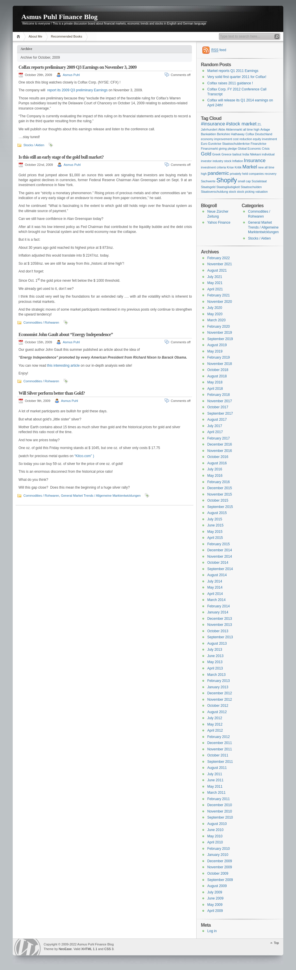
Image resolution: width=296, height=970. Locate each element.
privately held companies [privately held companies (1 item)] (247, 173)
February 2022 (218, 258)
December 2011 (219, 743)
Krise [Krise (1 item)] (230, 167)
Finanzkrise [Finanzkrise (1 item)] (258, 143)
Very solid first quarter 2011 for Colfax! (236, 77)
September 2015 (220, 507)
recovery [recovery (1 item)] (270, 173)
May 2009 (215, 905)
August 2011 (217, 768)
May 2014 (215, 587)
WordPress (27, 947)
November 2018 (219, 364)
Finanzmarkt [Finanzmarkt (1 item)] (209, 148)
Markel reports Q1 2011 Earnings (232, 71)
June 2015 (215, 525)
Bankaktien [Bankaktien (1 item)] (208, 134)
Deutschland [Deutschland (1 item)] (263, 134)
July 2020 (214, 308)
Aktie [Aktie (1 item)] (221, 129)
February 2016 (218, 482)
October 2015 (217, 500)
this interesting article (63, 365)
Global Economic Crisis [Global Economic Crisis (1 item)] (253, 148)
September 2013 (220, 637)
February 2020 (218, 326)
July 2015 (214, 519)
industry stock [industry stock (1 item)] (221, 161)
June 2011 (215, 780)
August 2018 (217, 376)
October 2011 (217, 755)
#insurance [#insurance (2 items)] (213, 124)
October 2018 (217, 370)
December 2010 (219, 805)
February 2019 (218, 357)
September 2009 (220, 880)
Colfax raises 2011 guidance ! (230, 83)
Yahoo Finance (218, 222)
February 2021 (218, 295)
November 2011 (219, 749)
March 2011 (216, 793)
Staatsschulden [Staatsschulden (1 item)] (251, 187)
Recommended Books (66, 36)
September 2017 (220, 413)
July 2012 (214, 718)
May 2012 (215, 724)
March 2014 (216, 600)
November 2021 (219, 264)
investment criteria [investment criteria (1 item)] (213, 167)
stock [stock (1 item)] (232, 191)
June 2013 (215, 656)
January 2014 (217, 612)
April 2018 (215, 389)
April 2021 (215, 289)
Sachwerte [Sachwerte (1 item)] (208, 181)
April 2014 (215, 594)
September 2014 (220, 569)
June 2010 (215, 830)
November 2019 (219, 333)
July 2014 (214, 581)
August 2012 (217, 712)
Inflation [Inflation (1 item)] (237, 161)
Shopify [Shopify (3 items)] (226, 180)
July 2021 (214, 277)
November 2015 (219, 494)
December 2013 (219, 619)
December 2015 (219, 488)
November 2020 (219, 302)
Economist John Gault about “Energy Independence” (65, 334)
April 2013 (215, 668)
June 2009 (215, 898)
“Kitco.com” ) (84, 456)
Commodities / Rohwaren (41, 322)
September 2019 (220, 339)
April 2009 (215, 911)
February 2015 (218, 544)
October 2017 (217, 407)
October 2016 (217, 457)
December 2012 (219, 693)
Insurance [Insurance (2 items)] (255, 160)
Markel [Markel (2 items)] (249, 167)
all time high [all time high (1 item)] (251, 129)
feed (218, 50)
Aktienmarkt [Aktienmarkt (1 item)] (234, 129)
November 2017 (219, 401)
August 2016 (217, 463)
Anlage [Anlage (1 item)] (265, 129)
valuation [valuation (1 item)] (262, 191)
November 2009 (219, 867)
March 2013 (216, 675)
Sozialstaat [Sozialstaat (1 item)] (259, 181)
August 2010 (217, 824)
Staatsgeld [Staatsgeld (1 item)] (208, 187)
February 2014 (218, 606)
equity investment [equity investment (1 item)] (265, 139)
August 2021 (217, 270)
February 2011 (218, 799)
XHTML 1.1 (89, 949)
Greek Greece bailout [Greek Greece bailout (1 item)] (226, 154)
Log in (212, 931)
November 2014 (219, 556)
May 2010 (215, 836)
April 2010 (215, 842)
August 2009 (217, 886)
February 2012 (218, 737)
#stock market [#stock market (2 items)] (241, 124)
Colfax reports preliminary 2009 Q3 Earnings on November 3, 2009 (77, 67)
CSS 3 (109, 949)
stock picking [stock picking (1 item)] (246, 191)
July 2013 (214, 650)
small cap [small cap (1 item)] (244, 181)
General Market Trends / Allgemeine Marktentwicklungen (101, 495)
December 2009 (219, 861)
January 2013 (217, 687)
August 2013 (217, 643)
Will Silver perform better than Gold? (51, 393)
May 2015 (215, 532)
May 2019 (215, 351)
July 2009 (214, 892)
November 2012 (219, 700)
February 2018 (218, 395)
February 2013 (218, 681)
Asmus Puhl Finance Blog (59, 17)
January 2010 (217, 855)
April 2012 (215, 730)
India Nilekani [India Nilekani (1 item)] (251, 154)
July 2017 (214, 426)
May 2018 (215, 382)
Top (276, 943)
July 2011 (214, 774)
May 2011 (215, 786)
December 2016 (219, 444)
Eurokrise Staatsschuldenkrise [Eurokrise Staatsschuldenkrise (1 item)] (229, 143)
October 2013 (217, 631)
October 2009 (217, 873)
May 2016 (215, 476)
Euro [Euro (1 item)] (204, 143)
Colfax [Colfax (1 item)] (249, 134)
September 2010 (220, 817)
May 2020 (215, 314)
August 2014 (217, 575)
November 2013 (219, 625)
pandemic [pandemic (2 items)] (218, 173)
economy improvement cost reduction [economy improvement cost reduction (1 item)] (226, 139)
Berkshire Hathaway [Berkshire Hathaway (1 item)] (231, 134)
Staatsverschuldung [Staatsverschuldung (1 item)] (214, 191)
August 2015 (217, 513)
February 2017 (218, 438)
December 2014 (219, 550)
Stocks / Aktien (33, 145)
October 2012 (217, 706)
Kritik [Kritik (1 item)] (238, 167)
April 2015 (215, 538)
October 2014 (217, 563)
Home (19, 36)
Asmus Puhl (71, 75)
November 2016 (219, 451)
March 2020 (216, 320)
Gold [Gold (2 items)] (206, 154)
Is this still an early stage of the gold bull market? (61, 157)
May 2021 (215, 283)
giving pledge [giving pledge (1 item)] (228, 148)
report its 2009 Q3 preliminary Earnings (77, 90)
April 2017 (215, 432)
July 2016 (214, 469)
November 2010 (219, 811)
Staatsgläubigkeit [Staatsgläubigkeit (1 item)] (228, 187)
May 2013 (215, 662)
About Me (35, 36)
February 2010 (218, 849)
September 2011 (220, 762)
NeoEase (65, 949)
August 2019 (217, 345)
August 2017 (217, 420)
